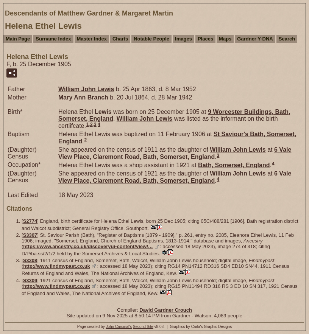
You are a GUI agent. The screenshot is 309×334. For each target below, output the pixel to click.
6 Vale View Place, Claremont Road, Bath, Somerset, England (174, 153)
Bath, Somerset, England (234, 165)
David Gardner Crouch (165, 310)
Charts (120, 39)
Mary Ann (83, 97)
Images (183, 39)
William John (86, 89)
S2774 (30, 221)
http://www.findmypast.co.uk (56, 266)
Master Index (92, 39)
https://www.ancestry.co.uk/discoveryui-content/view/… (88, 246)
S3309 (30, 280)
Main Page (18, 39)
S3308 (30, 260)
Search (287, 39)
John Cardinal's (119, 327)
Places (205, 39)
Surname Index (53, 39)
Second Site (143, 327)
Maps (225, 39)
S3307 (30, 235)
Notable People (151, 39)
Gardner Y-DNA (255, 39)
